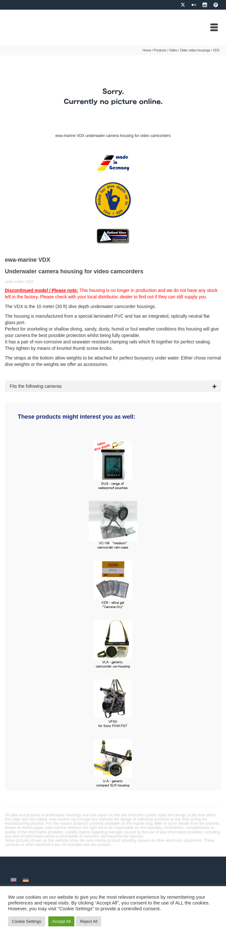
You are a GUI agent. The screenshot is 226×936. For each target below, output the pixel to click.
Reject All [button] (88, 921)
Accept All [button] (61, 921)
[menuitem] (13, 879)
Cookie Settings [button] (26, 921)
